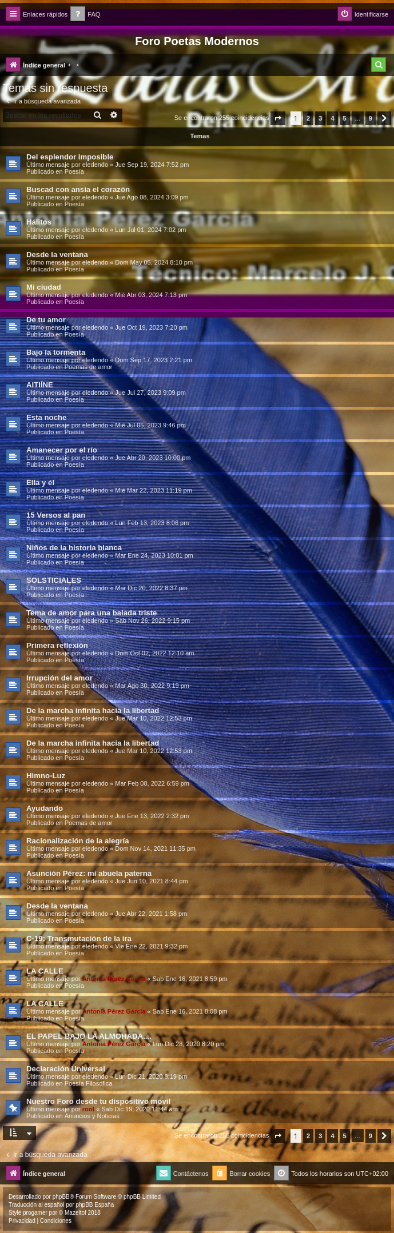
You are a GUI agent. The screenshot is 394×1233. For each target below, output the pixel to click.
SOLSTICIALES (53, 580)
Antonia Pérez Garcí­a (114, 978)
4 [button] (332, 118)
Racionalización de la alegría (77, 840)
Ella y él (40, 482)
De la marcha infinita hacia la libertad (92, 710)
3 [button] (320, 118)
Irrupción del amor (59, 678)
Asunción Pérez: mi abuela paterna (89, 873)
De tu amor (46, 319)
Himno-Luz (45, 775)
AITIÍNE (39, 385)
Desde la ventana (57, 254)
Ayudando (44, 808)
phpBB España (94, 1205)
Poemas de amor (89, 366)
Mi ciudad (43, 287)
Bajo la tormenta (55, 352)
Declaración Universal (65, 1068)
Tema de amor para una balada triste (91, 613)
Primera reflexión (57, 645)
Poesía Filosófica (89, 1083)
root (88, 1109)
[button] (277, 118)
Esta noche (46, 417)
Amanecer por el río (61, 450)
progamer (35, 1213)
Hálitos (38, 222)
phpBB (61, 1197)
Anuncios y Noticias (92, 1115)
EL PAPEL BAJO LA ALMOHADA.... (89, 1036)
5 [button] (345, 118)
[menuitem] (85, 14)
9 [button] (370, 118)
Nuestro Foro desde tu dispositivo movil (98, 1101)
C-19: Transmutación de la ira (79, 938)
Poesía (74, 171)
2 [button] (308, 118)
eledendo (95, 164)
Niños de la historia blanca (74, 547)
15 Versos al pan (55, 515)
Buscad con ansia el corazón (78, 189)
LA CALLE (44, 971)
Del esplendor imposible (69, 157)
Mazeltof (75, 1213)
